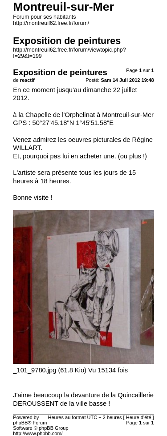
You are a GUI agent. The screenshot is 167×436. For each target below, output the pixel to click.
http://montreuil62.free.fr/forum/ (51, 23)
